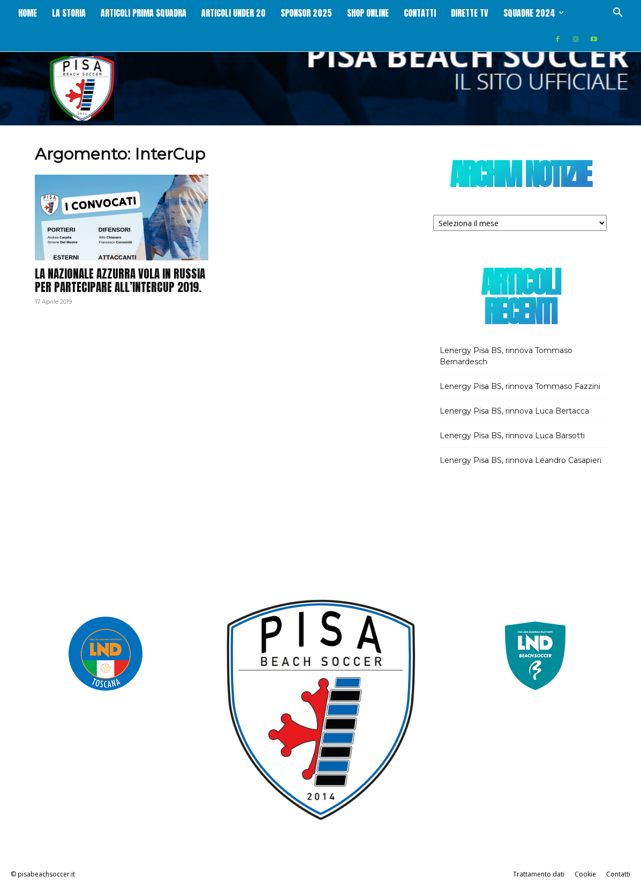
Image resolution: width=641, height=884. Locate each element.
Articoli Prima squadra (143, 12)
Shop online (368, 12)
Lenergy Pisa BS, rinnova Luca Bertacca (514, 411)
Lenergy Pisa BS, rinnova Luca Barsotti (512, 435)
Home (27, 12)
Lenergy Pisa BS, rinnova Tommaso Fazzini (520, 386)
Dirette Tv (469, 12)
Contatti (420, 12)
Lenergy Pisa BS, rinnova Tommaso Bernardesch (506, 356)
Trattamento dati (538, 874)
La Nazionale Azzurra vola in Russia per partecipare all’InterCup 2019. (120, 280)
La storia (69, 12)
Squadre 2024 (533, 12)
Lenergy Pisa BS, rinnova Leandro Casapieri (520, 460)
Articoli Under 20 (233, 12)
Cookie (585, 874)
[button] (617, 14)
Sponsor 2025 (306, 12)
